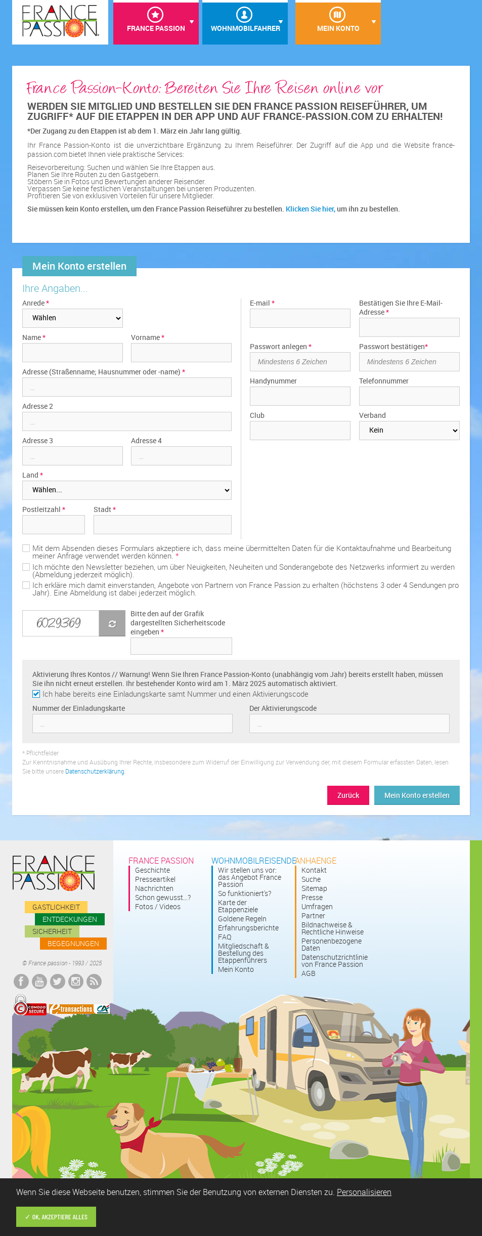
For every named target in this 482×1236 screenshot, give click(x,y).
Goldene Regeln (242, 918)
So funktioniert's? (244, 893)
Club (257, 415)
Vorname (147, 337)
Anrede (35, 303)
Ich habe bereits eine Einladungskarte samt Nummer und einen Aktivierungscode (175, 694)
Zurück (348, 795)
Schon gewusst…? (163, 897)
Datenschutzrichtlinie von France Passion (334, 961)
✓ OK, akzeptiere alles (56, 1216)
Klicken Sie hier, (310, 209)
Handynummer (273, 381)
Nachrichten (154, 888)
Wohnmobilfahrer (245, 28)
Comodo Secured (30, 1005)
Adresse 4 (146, 440)
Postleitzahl (43, 509)
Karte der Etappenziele (238, 906)
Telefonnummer (384, 381)
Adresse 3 (37, 440)
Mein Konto (338, 28)
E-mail (262, 303)
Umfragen (317, 906)
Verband (372, 415)
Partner (313, 915)
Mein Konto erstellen (417, 795)
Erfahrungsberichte (248, 927)
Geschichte (152, 870)
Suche (311, 879)
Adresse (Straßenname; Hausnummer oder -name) (103, 371)
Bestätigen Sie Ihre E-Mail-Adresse (401, 308)
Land (32, 475)
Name (34, 337)
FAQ (224, 937)
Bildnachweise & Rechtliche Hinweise (332, 928)
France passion (53, 873)
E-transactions (79, 1009)
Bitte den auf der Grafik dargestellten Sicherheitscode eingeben (177, 622)
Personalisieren (364, 1192)
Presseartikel (155, 879)
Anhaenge (315, 861)
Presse (312, 897)
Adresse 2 (37, 406)
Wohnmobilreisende (253, 861)
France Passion (156, 28)
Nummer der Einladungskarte (78, 708)
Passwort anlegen (281, 346)
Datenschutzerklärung (94, 771)
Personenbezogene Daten (331, 944)
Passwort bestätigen (393, 346)
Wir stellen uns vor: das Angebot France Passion (249, 877)
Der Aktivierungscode (283, 708)
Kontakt (314, 870)
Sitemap (314, 888)
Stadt (105, 509)
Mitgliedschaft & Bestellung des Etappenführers (243, 953)
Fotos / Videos (158, 906)
